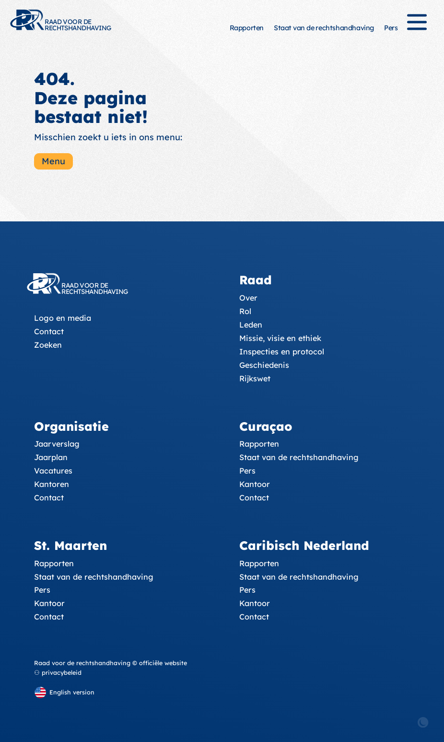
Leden (250, 324)
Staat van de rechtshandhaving (324, 28)
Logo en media (62, 318)
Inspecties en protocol (281, 351)
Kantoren (51, 484)
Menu (53, 161)
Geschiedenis (264, 365)
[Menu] (417, 26)
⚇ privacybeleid (58, 672)
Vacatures (53, 470)
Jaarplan (51, 457)
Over (248, 298)
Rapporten (247, 28)
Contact (49, 331)
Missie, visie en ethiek (280, 338)
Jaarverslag (57, 444)
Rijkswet (254, 378)
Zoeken (48, 345)
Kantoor (254, 484)
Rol (245, 311)
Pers (390, 28)
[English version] (64, 692)
